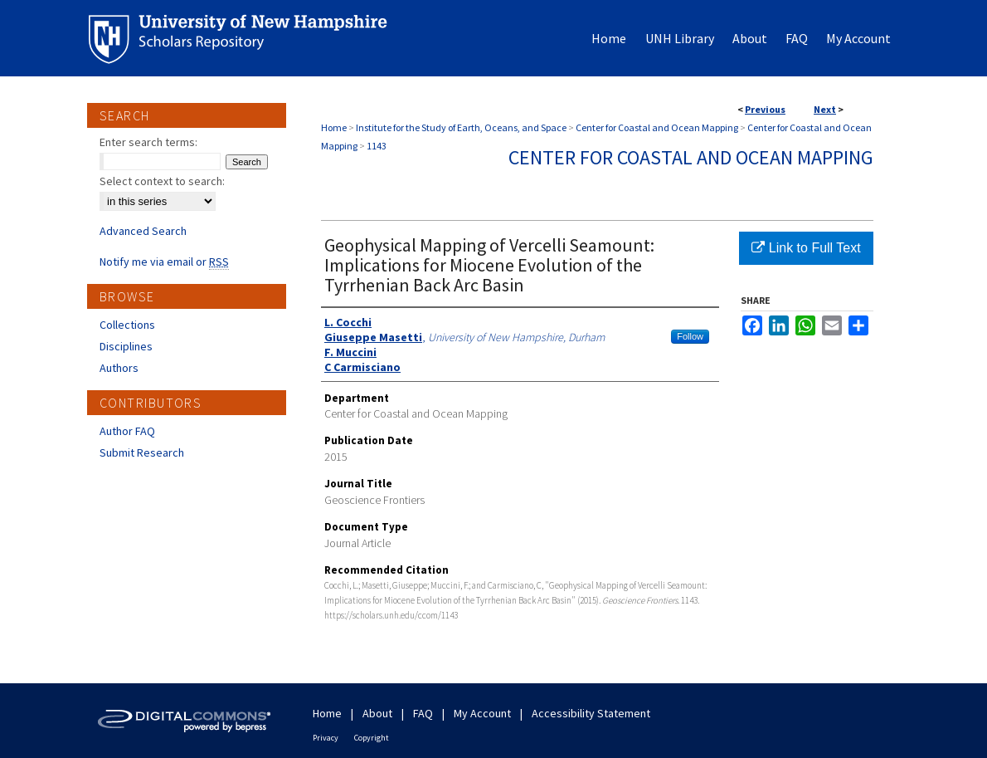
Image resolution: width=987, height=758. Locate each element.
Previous (765, 109)
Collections (127, 324)
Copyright (371, 737)
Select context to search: (162, 181)
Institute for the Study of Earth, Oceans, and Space (461, 127)
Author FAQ (127, 430)
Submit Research (142, 452)
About (377, 713)
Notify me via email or (164, 261)
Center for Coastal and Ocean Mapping (657, 127)
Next (825, 109)
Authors (119, 367)
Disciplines (126, 346)
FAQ (423, 713)
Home (334, 127)
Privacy (325, 737)
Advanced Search (143, 230)
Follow (690, 336)
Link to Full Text (805, 248)
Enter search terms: (148, 141)
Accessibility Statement (591, 713)
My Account (482, 713)
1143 (377, 145)
